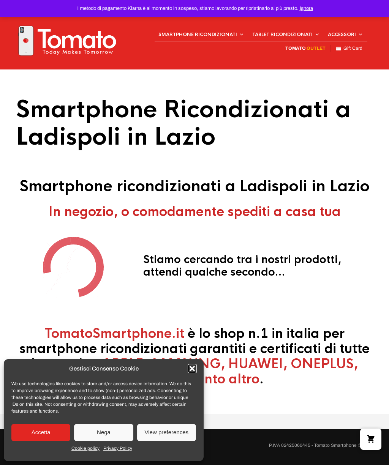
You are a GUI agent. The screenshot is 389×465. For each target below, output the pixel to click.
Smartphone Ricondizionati (197, 35)
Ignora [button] (306, 8)
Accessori (342, 35)
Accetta (41, 432)
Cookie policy (85, 448)
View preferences (167, 432)
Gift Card (349, 48)
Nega (104, 432)
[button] (192, 368)
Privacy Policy (117, 448)
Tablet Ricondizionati (282, 35)
